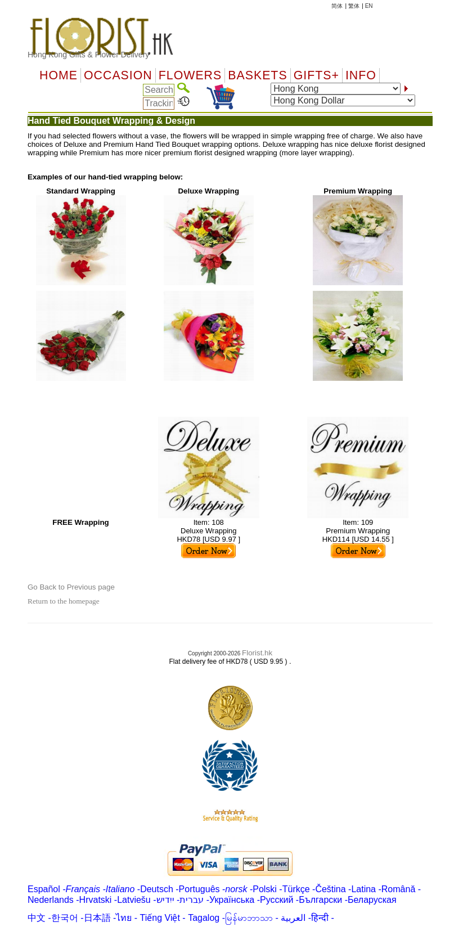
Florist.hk (257, 653)
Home (58, 75)
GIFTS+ (316, 75)
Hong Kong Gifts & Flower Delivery (88, 54)
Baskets (257, 75)
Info (360, 75)
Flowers (190, 75)
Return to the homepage (64, 601)
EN (369, 6)
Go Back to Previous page (71, 587)
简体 (337, 6)
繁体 (353, 6)
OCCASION (118, 75)
